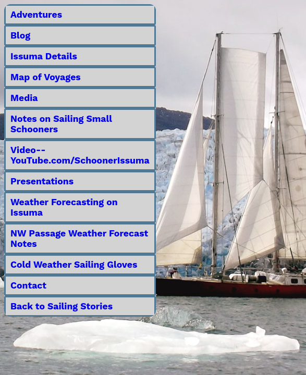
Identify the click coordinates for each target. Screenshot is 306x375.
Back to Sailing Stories (61, 306)
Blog (20, 35)
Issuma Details (43, 56)
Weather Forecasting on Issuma (64, 207)
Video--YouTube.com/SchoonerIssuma (80, 155)
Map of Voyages (45, 77)
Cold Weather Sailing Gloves (73, 264)
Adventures (36, 14)
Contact (28, 285)
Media (24, 98)
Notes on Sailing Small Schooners (61, 124)
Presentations (42, 181)
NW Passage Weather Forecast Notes (79, 238)
